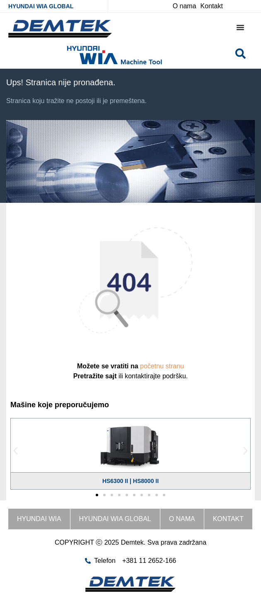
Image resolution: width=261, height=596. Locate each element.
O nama (182, 518)
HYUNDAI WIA (39, 518)
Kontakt (228, 518)
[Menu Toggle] (240, 27)
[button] (15, 451)
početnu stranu (162, 366)
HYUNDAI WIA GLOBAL (40, 6)
